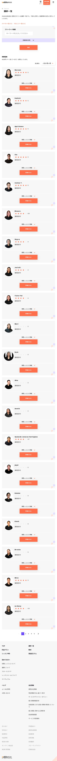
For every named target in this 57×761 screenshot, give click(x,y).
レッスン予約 (6, 654)
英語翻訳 (31, 742)
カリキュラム (6, 679)
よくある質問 (6, 689)
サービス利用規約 (34, 718)
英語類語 (31, 734)
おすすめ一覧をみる (7, 23)
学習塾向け (32, 726)
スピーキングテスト (35, 746)
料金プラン (5, 650)
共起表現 (4, 738)
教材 (30, 650)
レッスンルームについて (9, 675)
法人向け (4, 726)
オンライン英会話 (7, 746)
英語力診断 (5, 742)
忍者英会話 (32, 749)
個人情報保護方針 (34, 701)
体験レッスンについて (8, 664)
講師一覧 (31, 646)
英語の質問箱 (6, 749)
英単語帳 (31, 738)
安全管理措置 (33, 715)
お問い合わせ (6, 693)
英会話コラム (33, 654)
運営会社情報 (33, 689)
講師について (6, 668)
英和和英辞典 (33, 730)
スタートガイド (6, 671)
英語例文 (4, 734)
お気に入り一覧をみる (20, 23)
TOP (3, 646)
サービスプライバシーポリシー (38, 697)
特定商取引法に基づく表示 (37, 693)
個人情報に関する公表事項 (37, 711)
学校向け (4, 730)
